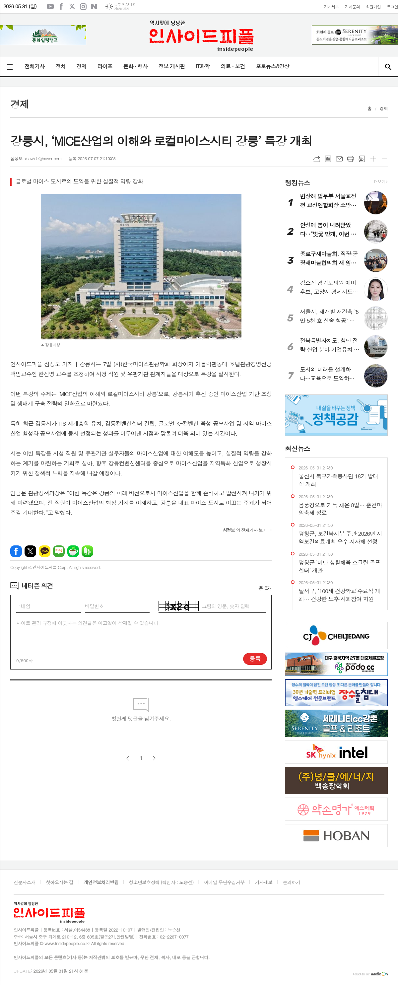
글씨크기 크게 (373, 159)
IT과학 (203, 66)
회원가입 (373, 6)
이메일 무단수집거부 (224, 882)
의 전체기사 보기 (245, 530)
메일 (339, 159)
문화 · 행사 (135, 66)
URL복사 (316, 159)
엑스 (72, 7)
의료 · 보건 (233, 66)
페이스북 (61, 7)
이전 (128, 758)
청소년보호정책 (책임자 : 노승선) (161, 882)
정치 (60, 66)
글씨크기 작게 (384, 159)
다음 (154, 758)
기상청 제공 (121, 9)
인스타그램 (83, 7)
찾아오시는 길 (59, 882)
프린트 (350, 159)
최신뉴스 (297, 448)
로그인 (392, 6)
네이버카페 (73, 551)
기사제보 (331, 6)
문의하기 (291, 882)
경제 (81, 66)
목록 (328, 159)
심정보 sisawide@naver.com (36, 158)
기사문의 (352, 6)
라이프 (104, 66)
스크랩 (362, 159)
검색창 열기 (388, 66)
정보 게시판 (172, 66)
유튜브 (50, 7)
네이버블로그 (94, 7)
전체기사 (34, 66)
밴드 (87, 551)
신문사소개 (24, 882)
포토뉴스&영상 (272, 66)
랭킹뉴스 (297, 182)
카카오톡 (44, 551)
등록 (255, 659)
